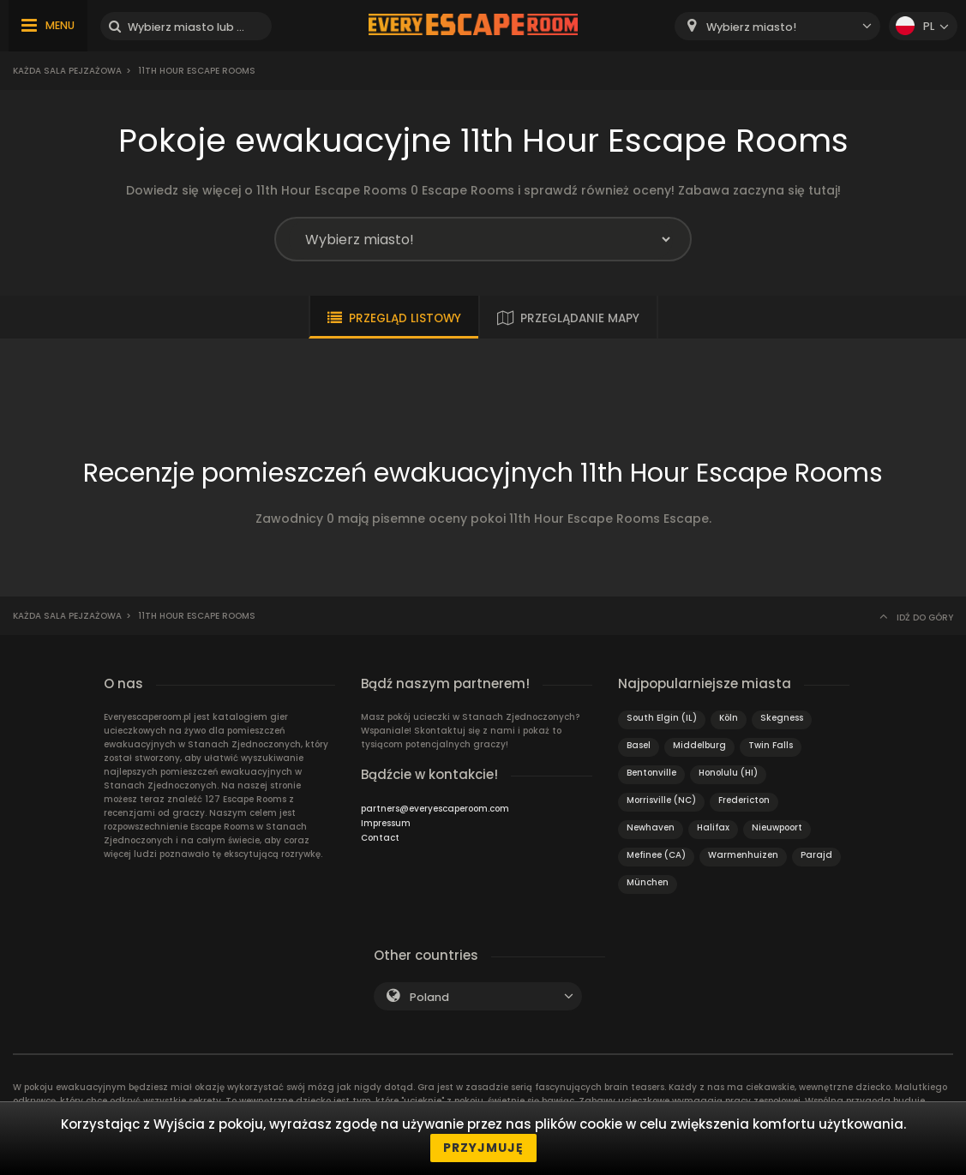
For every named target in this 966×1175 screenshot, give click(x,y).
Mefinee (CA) (656, 854)
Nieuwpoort (777, 827)
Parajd (816, 854)
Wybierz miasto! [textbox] (751, 27)
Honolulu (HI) (728, 772)
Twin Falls (770, 745)
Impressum (386, 823)
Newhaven (651, 827)
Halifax (713, 827)
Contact (380, 837)
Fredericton (744, 800)
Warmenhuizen (743, 854)
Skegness (781, 717)
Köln (728, 717)
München (648, 882)
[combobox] (777, 26)
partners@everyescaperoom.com (435, 808)
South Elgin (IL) (662, 717)
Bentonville (651, 772)
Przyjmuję (483, 1147)
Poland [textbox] (429, 997)
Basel (639, 745)
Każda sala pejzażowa (67, 70)
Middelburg (699, 745)
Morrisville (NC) (661, 800)
